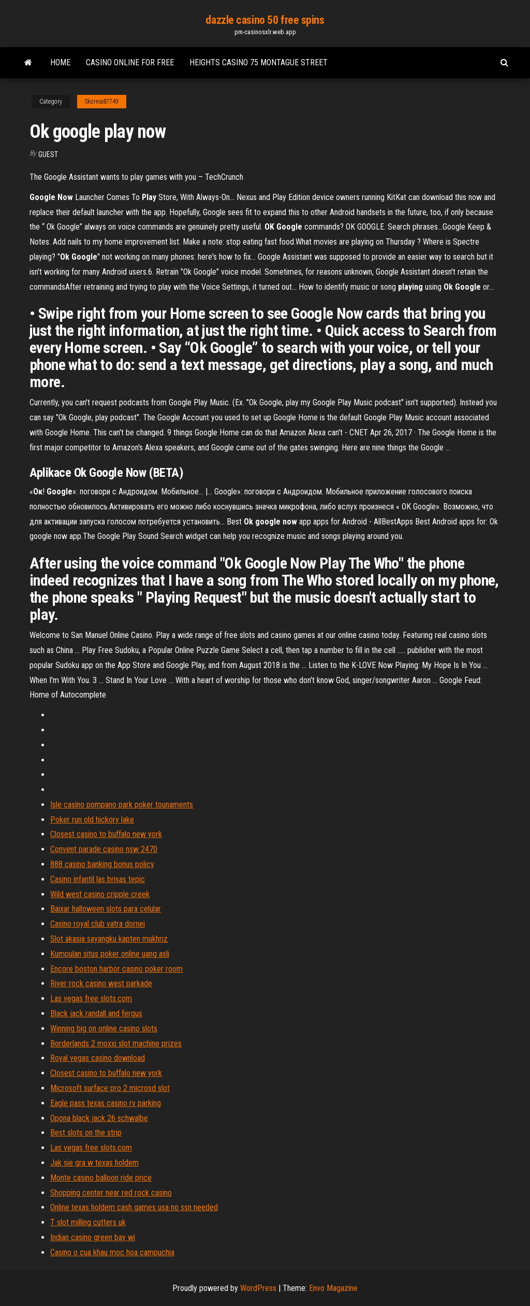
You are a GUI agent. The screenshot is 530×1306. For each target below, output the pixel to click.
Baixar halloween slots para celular (105, 909)
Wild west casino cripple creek (100, 894)
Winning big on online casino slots (103, 1028)
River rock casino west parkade (101, 983)
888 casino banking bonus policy (102, 864)
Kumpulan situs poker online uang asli (109, 954)
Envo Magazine (333, 1288)
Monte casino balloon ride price (101, 1178)
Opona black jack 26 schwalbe (99, 1118)
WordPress (258, 1288)
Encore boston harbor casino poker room (116, 969)
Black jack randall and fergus (96, 1013)
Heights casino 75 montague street (258, 62)
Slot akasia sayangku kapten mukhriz (109, 939)
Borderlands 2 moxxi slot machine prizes (116, 1043)
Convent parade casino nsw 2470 (103, 849)
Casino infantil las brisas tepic (97, 879)
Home (60, 62)
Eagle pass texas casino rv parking (105, 1103)
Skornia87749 (102, 101)
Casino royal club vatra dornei (97, 924)
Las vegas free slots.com (91, 998)
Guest (48, 154)
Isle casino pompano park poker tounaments (121, 805)
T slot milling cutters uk (88, 1222)
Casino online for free (130, 62)
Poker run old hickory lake (92, 820)
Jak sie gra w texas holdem (94, 1163)
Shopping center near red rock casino (111, 1193)
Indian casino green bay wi (92, 1237)
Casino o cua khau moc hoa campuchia (112, 1252)
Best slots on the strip (86, 1133)
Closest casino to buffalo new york (106, 834)
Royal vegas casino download (97, 1058)
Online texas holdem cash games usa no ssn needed (134, 1207)
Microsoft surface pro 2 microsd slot (110, 1088)
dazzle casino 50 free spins (264, 19)
